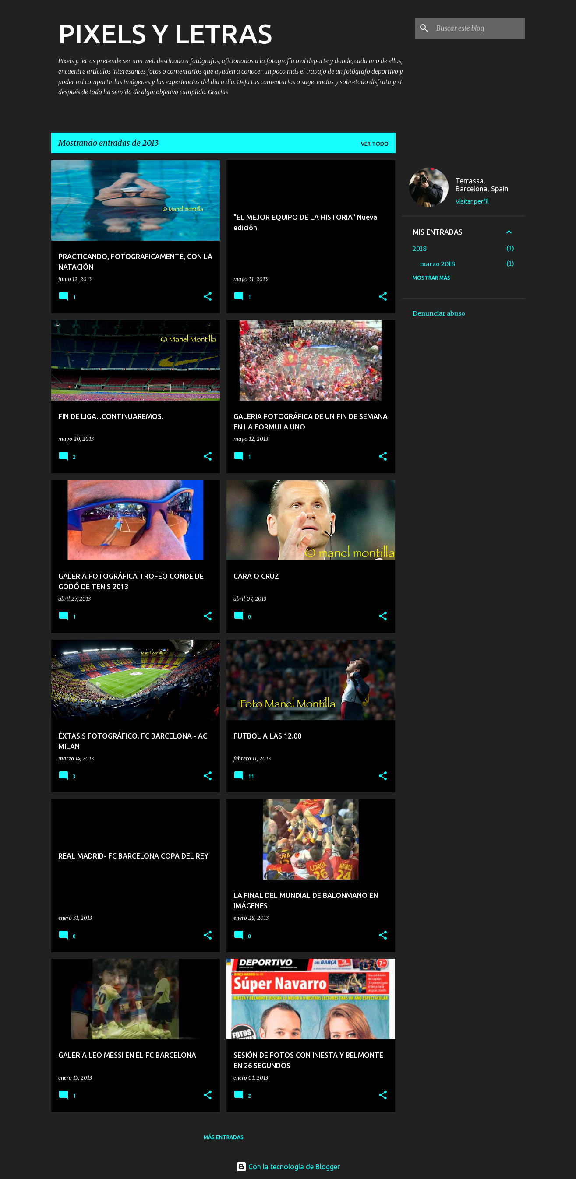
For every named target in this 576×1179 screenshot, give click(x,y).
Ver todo (375, 144)
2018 (420, 249)
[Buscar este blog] (479, 28)
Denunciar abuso (439, 313)
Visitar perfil (472, 201)
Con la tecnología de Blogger (288, 1167)
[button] (207, 297)
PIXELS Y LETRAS (165, 33)
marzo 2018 (437, 264)
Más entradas (224, 1137)
